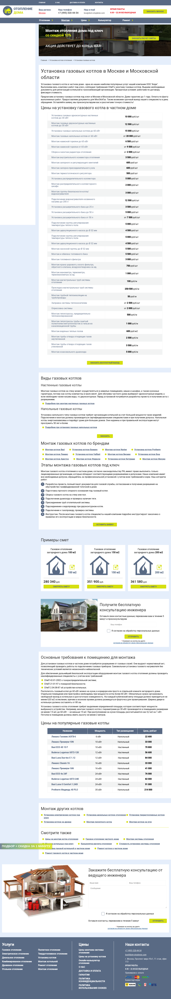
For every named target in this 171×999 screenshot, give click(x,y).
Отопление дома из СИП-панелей (16, 193)
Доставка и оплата (77, 2)
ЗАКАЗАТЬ (105, 436)
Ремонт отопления (47, 965)
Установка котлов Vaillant (87, 454)
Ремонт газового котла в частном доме (64, 853)
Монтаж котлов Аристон (57, 459)
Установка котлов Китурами (121, 459)
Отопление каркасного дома (14, 190)
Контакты (99, 2)
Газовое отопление (9, 25)
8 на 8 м (28, 168)
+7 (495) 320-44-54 (68, 12)
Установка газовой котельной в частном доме (67, 848)
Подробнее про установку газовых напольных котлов (71, 427)
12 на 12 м (5, 172)
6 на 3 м (16, 165)
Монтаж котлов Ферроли (88, 459)
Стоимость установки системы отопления (139, 844)
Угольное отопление (10, 42)
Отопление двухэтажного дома (15, 108)
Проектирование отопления (13, 91)
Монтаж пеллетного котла (99, 822)
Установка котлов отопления (61, 60)
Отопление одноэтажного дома (15, 105)
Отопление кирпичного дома (14, 197)
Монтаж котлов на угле (140, 822)
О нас (57, 2)
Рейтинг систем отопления (18, 82)
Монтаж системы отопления (140, 839)
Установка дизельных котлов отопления (106, 815)
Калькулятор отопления (12, 85)
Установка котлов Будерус (85, 449)
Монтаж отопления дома (12, 68)
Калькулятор (104, 20)
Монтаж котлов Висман (119, 454)
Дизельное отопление (11, 32)
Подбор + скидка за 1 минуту (26, 846)
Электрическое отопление (13, 29)
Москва (42, 13)
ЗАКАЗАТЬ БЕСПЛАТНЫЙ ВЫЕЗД (104, 363)
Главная (42, 2)
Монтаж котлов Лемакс (56, 454)
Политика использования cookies (92, 986)
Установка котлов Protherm (147, 449)
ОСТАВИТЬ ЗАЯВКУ (105, 524)
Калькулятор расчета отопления (96, 844)
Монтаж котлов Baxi (55, 449)
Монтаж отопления (48, 969)
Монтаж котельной (9, 60)
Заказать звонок (155, 11)
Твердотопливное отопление (14, 49)
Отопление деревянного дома (14, 187)
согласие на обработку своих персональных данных (133, 643)
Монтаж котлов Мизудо (153, 459)
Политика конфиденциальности (92, 980)
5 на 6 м (4, 165)
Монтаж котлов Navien (116, 449)
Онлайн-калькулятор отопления (89, 962)
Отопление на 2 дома (10, 102)
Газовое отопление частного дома (102, 839)
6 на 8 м (4, 168)
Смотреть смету (61, 587)
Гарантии (84, 975)
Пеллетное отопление (11, 46)
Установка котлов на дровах (57, 822)
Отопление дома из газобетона (15, 183)
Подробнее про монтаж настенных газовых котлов (69, 403)
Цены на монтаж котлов (12, 78)
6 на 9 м (16, 168)
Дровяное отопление (10, 39)
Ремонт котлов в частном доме (112, 848)
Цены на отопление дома (12, 74)
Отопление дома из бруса (12, 180)
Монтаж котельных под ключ (59, 844)
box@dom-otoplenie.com (94, 13)
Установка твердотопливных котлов (147, 815)
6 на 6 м (28, 165)
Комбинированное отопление (14, 36)
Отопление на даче (9, 95)
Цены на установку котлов (92, 956)
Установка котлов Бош (149, 454)
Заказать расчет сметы (144, 38)
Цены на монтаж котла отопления (61, 839)
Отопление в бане (9, 98)
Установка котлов (9, 64)
